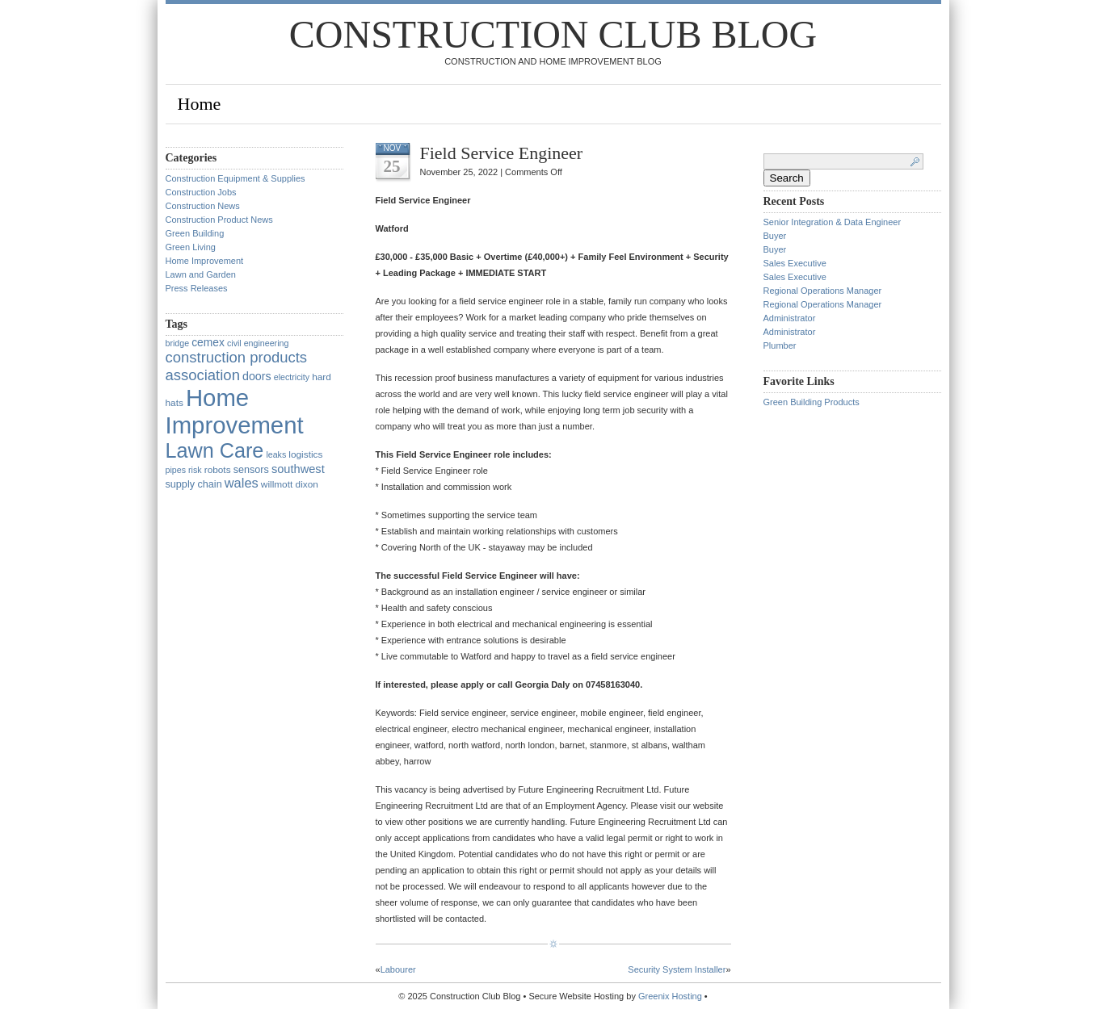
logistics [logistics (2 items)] (305, 454)
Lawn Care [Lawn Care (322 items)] (215, 450)
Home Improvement (205, 261)
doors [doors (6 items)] (256, 376)
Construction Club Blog (553, 34)
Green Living (191, 247)
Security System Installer (676, 969)
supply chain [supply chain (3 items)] (194, 484)
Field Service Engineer (501, 153)
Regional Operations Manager (822, 290)
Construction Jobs (201, 192)
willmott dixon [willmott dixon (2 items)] (289, 484)
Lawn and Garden (201, 274)
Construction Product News (219, 219)
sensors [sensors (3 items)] (251, 469)
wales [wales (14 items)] (242, 482)
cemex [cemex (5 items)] (208, 342)
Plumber (780, 345)
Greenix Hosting (670, 996)
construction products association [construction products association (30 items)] (237, 366)
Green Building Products (811, 402)
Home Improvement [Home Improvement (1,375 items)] (235, 411)
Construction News (203, 206)
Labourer (398, 969)
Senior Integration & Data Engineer (832, 222)
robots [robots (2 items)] (217, 469)
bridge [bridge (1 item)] (178, 343)
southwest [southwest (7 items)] (298, 469)
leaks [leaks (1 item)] (276, 454)
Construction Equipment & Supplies (235, 178)
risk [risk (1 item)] (195, 470)
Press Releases (197, 288)
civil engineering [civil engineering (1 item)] (257, 343)
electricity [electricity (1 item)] (291, 377)
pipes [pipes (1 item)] (176, 470)
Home (199, 104)
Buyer (775, 236)
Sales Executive (794, 263)
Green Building (195, 233)
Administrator (789, 318)
